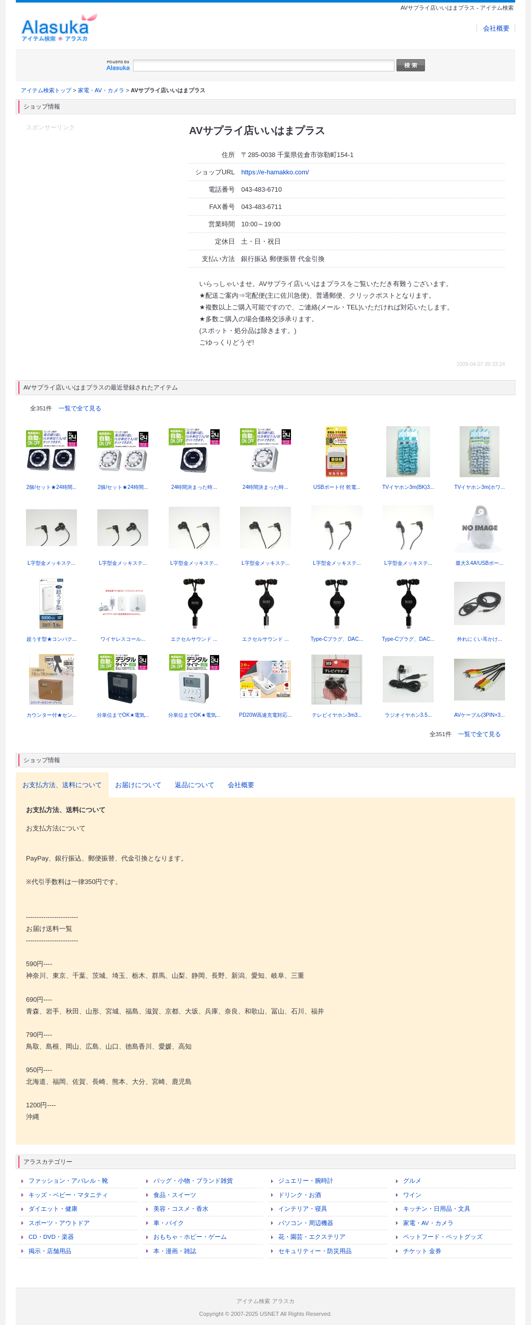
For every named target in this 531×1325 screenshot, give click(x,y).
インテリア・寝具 (302, 1209)
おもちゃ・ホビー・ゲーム (190, 1237)
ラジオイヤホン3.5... (408, 715)
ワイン (412, 1195)
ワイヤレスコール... (123, 639)
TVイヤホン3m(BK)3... (408, 487)
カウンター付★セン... (51, 715)
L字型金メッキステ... (51, 563)
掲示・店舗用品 (50, 1251)
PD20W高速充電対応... (265, 715)
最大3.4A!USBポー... (479, 563)
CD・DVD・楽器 (51, 1237)
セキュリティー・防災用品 (315, 1251)
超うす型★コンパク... (51, 639)
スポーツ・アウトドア (59, 1223)
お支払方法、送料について (62, 785)
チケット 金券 (422, 1251)
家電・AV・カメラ (101, 90)
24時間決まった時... (194, 487)
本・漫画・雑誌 (174, 1251)
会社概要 (496, 28)
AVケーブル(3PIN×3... (479, 715)
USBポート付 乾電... (336, 487)
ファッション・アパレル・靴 (68, 1181)
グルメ (412, 1181)
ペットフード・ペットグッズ (443, 1237)
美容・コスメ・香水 (180, 1209)
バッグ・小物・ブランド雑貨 (193, 1181)
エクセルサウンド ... (194, 639)
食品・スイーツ (174, 1195)
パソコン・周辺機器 (305, 1223)
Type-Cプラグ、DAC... (336, 639)
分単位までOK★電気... (123, 715)
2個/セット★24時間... (51, 487)
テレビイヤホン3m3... (337, 715)
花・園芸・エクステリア (312, 1237)
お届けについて (138, 785)
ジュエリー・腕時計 (305, 1181)
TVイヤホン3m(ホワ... (479, 487)
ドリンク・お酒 (299, 1195)
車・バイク (168, 1223)
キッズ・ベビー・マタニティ (68, 1195)
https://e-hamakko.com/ (275, 172)
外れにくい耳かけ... (479, 639)
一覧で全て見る (80, 408)
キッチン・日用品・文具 (436, 1209)
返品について (195, 785)
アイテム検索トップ (46, 90)
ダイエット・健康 (53, 1209)
